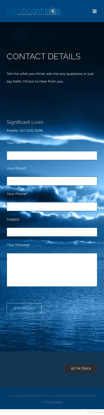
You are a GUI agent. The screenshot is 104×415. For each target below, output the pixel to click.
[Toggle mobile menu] (95, 11)
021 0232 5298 (31, 130)
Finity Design (54, 402)
